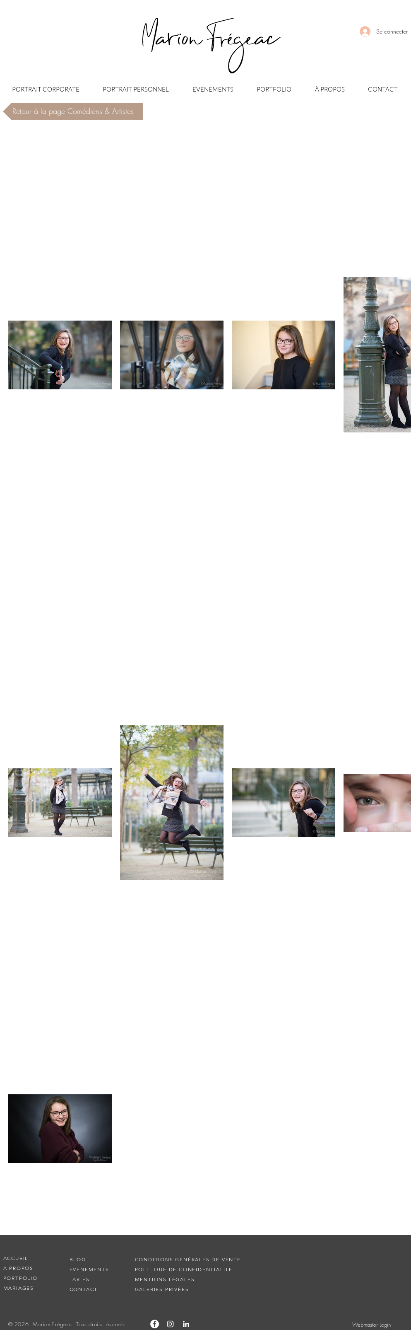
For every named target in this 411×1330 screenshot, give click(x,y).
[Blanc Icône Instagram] (170, 1324)
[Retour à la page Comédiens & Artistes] (73, 111)
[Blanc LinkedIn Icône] (186, 1324)
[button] (46, 89)
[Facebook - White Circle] (154, 1324)
